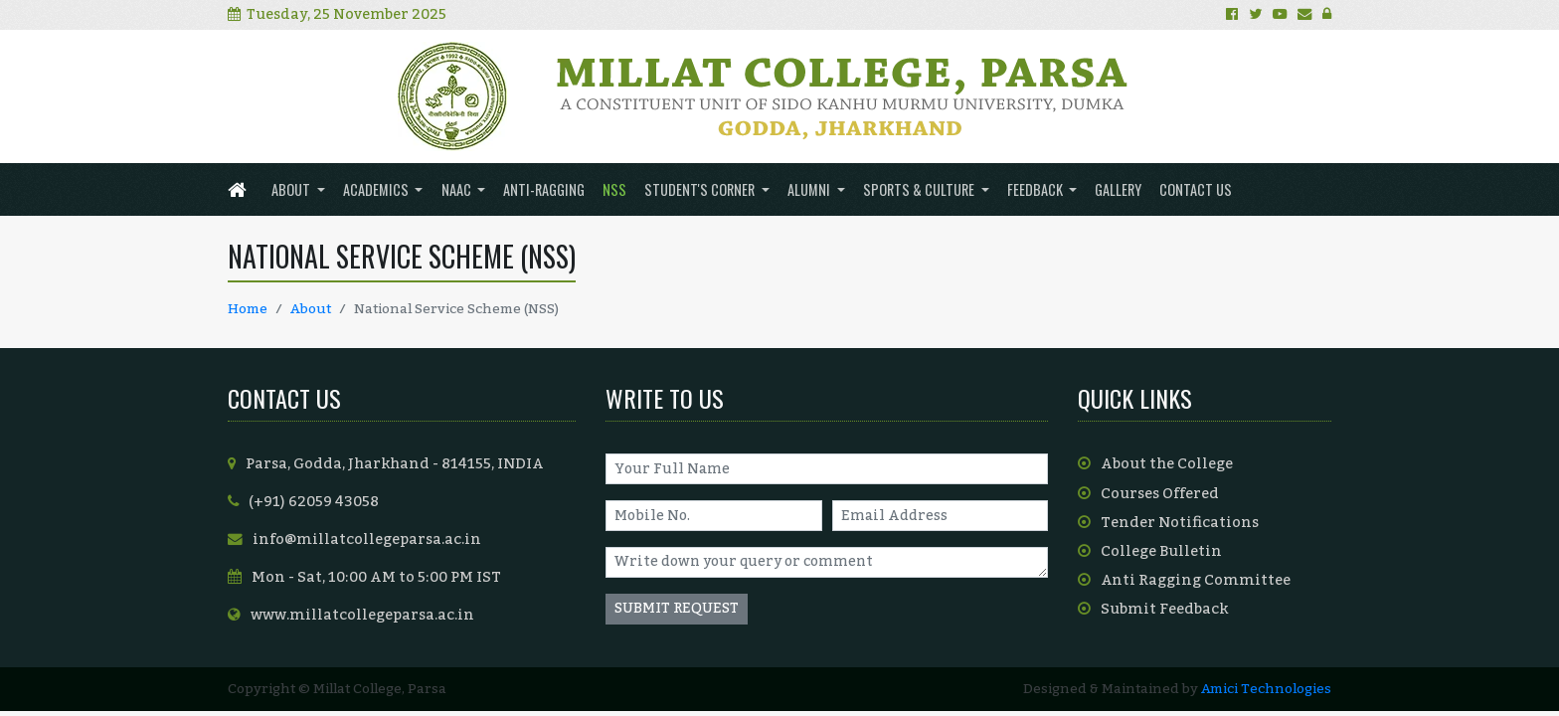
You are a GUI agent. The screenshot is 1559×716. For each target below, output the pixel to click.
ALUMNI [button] (810, 189)
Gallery (1118, 189)
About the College (1155, 463)
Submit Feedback (1153, 609)
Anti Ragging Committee (1184, 580)
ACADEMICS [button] (377, 189)
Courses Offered (1148, 493)
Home (247, 308)
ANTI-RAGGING (544, 189)
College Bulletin (1150, 551)
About (310, 308)
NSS (614, 189)
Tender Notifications (1168, 522)
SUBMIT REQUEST (676, 609)
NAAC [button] (457, 189)
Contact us (1195, 189)
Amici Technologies (1266, 688)
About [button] (292, 189)
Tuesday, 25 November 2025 (337, 14)
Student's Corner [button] (701, 189)
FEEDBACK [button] (1036, 189)
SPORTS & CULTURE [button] (920, 189)
